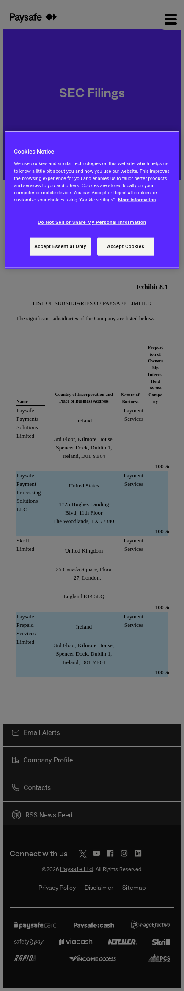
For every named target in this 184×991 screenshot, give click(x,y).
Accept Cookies (125, 246)
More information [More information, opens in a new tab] (137, 199)
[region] (92, 200)
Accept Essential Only (60, 246)
